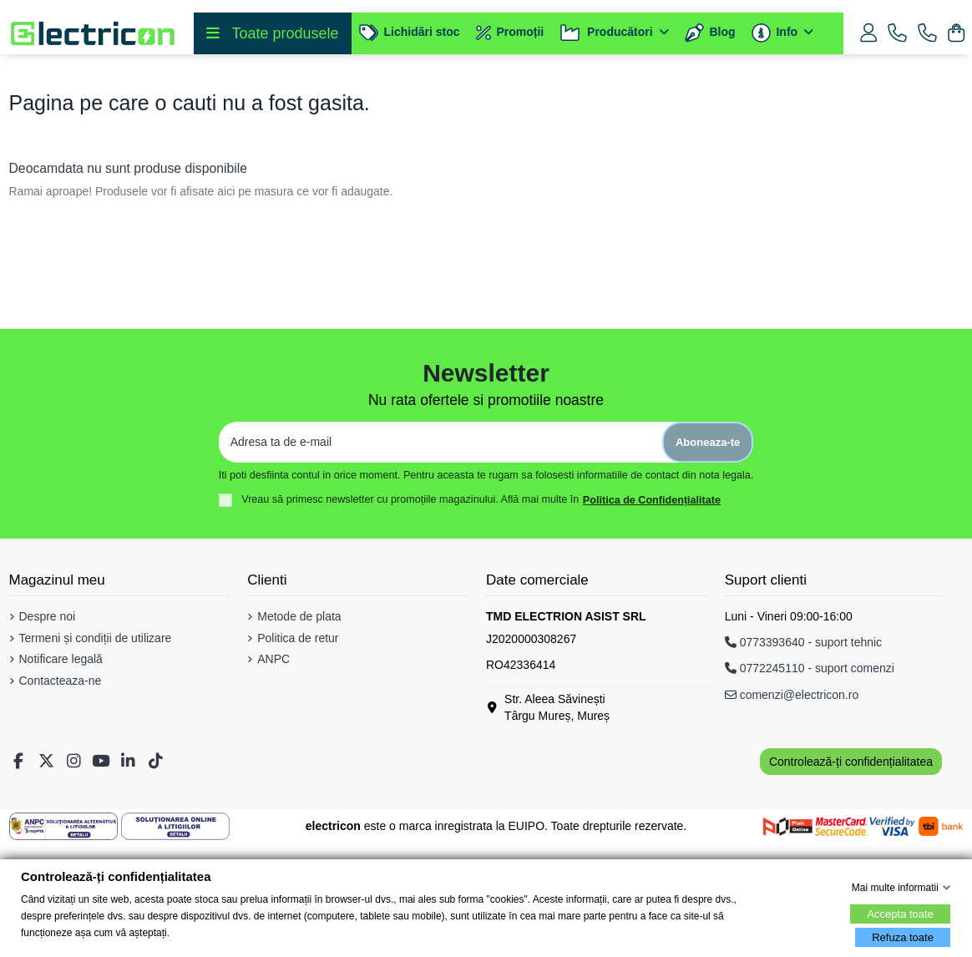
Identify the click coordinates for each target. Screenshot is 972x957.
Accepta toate (900, 914)
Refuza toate (903, 937)
